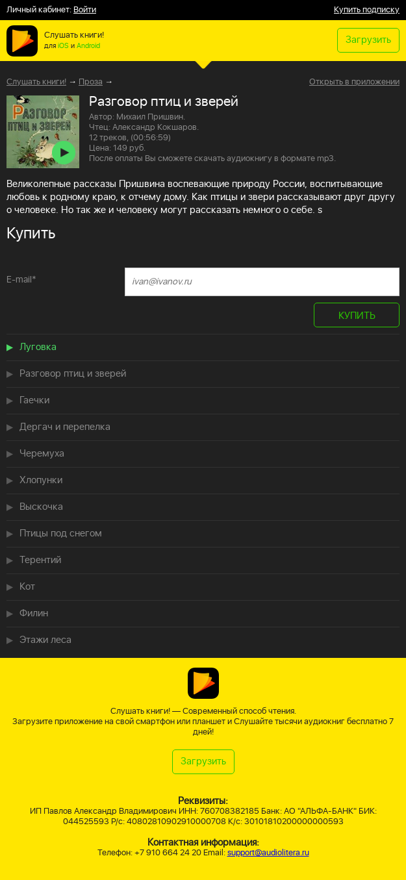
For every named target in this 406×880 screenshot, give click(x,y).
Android (88, 46)
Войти (84, 10)
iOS (63, 46)
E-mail (21, 279)
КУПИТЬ (356, 315)
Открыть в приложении (354, 82)
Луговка (38, 347)
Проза (91, 82)
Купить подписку (367, 10)
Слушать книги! (36, 82)
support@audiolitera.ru (268, 853)
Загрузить (368, 39)
